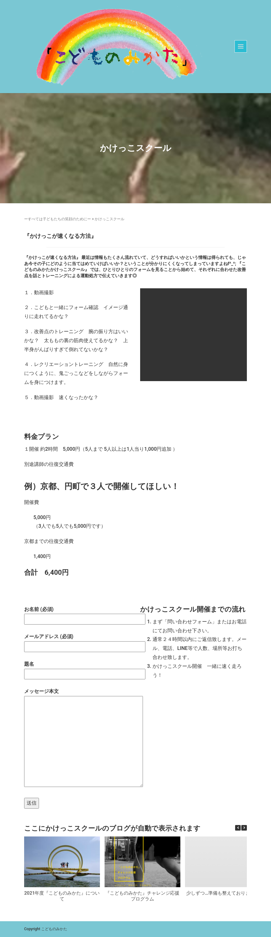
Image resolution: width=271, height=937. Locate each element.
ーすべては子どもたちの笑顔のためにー (57, 219)
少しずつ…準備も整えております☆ (222, 893)
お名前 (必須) (77, 614)
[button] (244, 828)
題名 (77, 669)
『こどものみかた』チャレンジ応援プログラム (142, 896)
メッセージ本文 (77, 738)
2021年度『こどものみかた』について (62, 896)
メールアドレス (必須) (77, 641)
